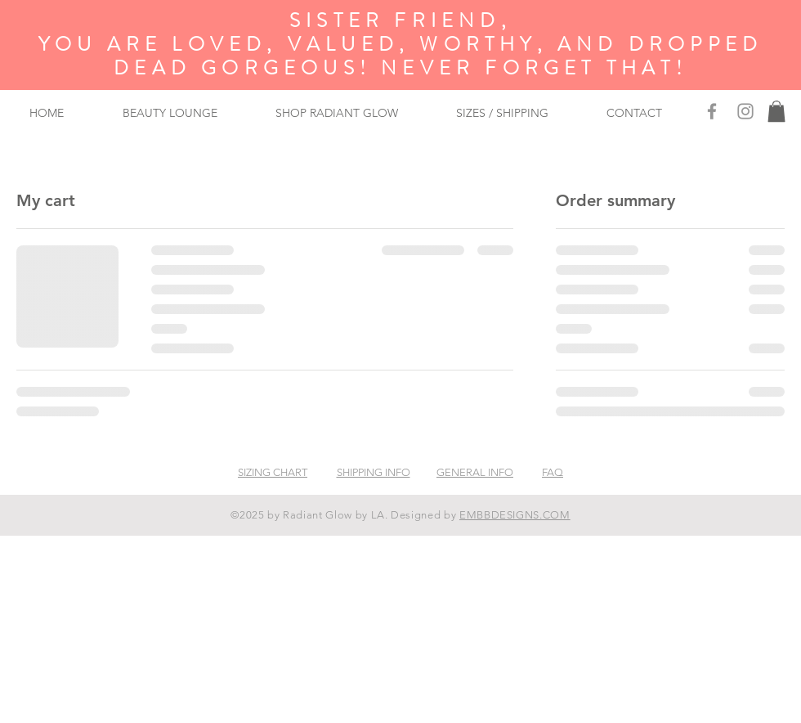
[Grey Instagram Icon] (745, 111)
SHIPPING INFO (373, 472)
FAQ (552, 472)
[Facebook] (712, 111)
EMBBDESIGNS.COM (515, 515)
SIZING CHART (272, 472)
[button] (776, 111)
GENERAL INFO (474, 472)
